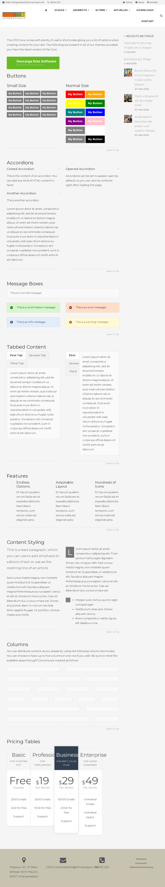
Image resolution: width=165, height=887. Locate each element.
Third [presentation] (73, 371)
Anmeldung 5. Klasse (137, 59)
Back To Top (113, 150)
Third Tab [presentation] (17, 363)
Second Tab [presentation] (37, 355)
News (140, 2)
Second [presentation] (74, 363)
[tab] (16, 355)
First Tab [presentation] (16, 355)
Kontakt (152, 2)
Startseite (141, 859)
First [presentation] (72, 355)
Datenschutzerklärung (141, 867)
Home (127, 2)
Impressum (141, 863)
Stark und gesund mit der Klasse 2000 (146, 101)
